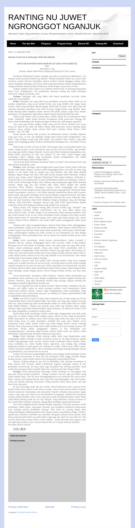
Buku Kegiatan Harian (103, 221)
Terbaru (97, 284)
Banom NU (83, 44)
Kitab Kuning (99, 256)
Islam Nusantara (101, 250)
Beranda (49, 507)
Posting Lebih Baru (18, 507)
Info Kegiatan (99, 247)
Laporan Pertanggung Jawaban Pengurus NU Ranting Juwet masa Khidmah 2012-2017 (108, 174)
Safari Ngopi (99, 278)
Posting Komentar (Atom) (27, 512)
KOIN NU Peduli (101, 259)
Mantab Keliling (100, 268)
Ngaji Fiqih (98, 272)
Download (118, 44)
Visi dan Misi (28, 44)
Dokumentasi (99, 231)
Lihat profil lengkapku (112, 293)
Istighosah (98, 253)
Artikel (96, 215)
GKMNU (97, 243)
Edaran (97, 237)
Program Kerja (64, 44)
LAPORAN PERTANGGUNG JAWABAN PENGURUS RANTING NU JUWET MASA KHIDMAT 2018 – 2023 (110, 190)
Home (13, 44)
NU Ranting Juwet (114, 290)
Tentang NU (101, 44)
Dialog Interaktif (100, 228)
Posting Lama (78, 507)
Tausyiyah (98, 281)
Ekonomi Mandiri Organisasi (105, 240)
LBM (96, 265)
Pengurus (46, 44)
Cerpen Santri (100, 225)
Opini (96, 275)
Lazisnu (97, 262)
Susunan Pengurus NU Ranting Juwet (109, 202)
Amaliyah (98, 212)
